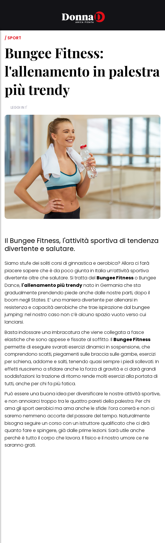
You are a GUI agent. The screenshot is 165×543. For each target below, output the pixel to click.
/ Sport (13, 38)
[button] (8, 18)
